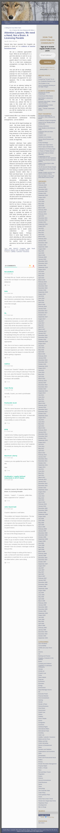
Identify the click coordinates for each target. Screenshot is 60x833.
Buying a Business (43, 126)
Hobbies (40, 716)
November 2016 (42, 337)
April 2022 (41, 216)
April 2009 (41, 524)
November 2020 (42, 242)
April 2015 (41, 376)
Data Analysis (42, 677)
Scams (40, 776)
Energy (40, 685)
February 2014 (42, 405)
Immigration (41, 722)
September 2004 (43, 638)
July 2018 (41, 296)
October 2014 (42, 389)
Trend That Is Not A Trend (45, 798)
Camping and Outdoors (44, 663)
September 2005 (43, 613)
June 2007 (41, 570)
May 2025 (41, 203)
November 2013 (42, 411)
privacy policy (43, 69)
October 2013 (42, 413)
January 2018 (42, 308)
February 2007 (42, 578)
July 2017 (41, 321)
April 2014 (41, 401)
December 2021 (42, 218)
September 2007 (43, 564)
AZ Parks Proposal (47, 22)
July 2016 (41, 345)
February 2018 (42, 306)
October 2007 (42, 561)
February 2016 (42, 356)
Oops (39, 77)
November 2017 (42, 312)
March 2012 (41, 452)
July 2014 (41, 395)
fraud (33, 248)
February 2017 (42, 331)
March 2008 (41, 551)
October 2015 (42, 364)
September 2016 (43, 341)
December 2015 (42, 360)
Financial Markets (43, 696)
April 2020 (41, 253)
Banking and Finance (44, 656)
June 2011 (41, 471)
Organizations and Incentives (46, 751)
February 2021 (42, 238)
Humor (40, 720)
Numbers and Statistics (44, 749)
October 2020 (42, 245)
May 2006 (41, 596)
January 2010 (42, 506)
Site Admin (41, 823)
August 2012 (41, 442)
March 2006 (41, 601)
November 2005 (42, 609)
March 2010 (41, 502)
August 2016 (41, 343)
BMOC (24, 22)
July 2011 (41, 469)
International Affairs (43, 728)
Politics (40, 759)
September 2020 (43, 247)
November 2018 (42, 288)
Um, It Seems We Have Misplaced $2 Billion (22, 30)
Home (6, 22)
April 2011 (41, 475)
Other (40, 753)
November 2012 (42, 436)
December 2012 (42, 434)
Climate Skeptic (15, 22)
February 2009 (42, 529)
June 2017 (41, 323)
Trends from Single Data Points (47, 801)
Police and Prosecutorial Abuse (47, 757)
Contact (7, 23)
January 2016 (42, 358)
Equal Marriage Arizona (44, 689)
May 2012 (41, 448)
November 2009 (42, 510)
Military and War (42, 741)
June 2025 (41, 201)
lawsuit (13, 250)
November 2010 (42, 485)
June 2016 (41, 347)
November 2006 (42, 584)
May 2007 (41, 572)
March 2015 (41, 378)
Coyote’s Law (42, 135)
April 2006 (41, 599)
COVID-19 (41, 671)
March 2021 (41, 236)
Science (40, 778)
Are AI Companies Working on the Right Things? (46, 86)
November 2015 (42, 362)
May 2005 (41, 621)
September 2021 (43, 224)
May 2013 (41, 424)
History (40, 714)
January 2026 (42, 187)
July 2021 (41, 228)
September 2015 (43, 366)
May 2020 (41, 251)
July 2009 (41, 518)
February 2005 (42, 627)
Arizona (40, 652)
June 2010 (41, 496)
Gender (40, 702)
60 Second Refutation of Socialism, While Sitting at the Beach (46, 117)
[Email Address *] (47, 55)
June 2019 (41, 273)
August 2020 (41, 249)
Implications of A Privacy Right (46, 149)
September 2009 (43, 514)
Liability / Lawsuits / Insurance (20, 251)
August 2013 (41, 417)
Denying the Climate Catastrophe (44, 93)
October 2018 (42, 290)
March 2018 (41, 304)
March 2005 (41, 625)
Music (40, 747)
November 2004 (42, 634)
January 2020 (42, 259)
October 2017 (42, 315)
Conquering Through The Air (46, 79)
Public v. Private (42, 768)
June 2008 (41, 545)
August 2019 (41, 269)
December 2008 (42, 533)
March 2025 (41, 207)
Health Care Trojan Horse (45, 144)
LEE (17, 250)
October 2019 (42, 265)
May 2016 (41, 349)
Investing (40, 733)
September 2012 (43, 440)
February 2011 (42, 479)
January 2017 (42, 333)
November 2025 (42, 191)
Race (39, 770)
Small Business (42, 782)
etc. (39, 691)
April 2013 (41, 426)
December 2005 (42, 607)
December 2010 (42, 483)
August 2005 (41, 615)
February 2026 (42, 185)
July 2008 (41, 543)
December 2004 (42, 631)
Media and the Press (44, 739)
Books (40, 661)
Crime (40, 675)
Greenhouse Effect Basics (45, 96)
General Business (43, 706)
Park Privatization (33, 22)
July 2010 (41, 494)
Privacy (40, 761)
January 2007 (42, 580)
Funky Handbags (43, 142)
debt (28, 248)
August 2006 (41, 590)
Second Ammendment (44, 780)
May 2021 (41, 232)
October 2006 (42, 586)
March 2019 (41, 280)
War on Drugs (42, 807)
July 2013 (41, 419)
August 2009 (41, 516)
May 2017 (41, 325)
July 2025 (41, 199)
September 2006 (43, 588)
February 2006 (42, 603)
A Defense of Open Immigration (47, 120)
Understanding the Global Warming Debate (45, 105)
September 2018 (43, 292)
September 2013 (43, 415)
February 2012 (42, 454)
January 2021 (42, 240)
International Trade (43, 731)
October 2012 (42, 438)
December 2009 (42, 508)
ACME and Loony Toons (45, 647)
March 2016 (41, 354)
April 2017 (41, 327)
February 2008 (42, 553)
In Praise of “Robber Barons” (46, 151)
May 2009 (41, 522)
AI (39, 649)
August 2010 (41, 492)
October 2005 (42, 611)
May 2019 (41, 275)
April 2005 (41, 623)
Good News (41, 708)
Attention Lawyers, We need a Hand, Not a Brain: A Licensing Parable (19, 35)
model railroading (43, 743)
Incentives (41, 724)
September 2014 (43, 391)
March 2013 (41, 428)
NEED (27, 250)
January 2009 (42, 531)
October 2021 (42, 222)
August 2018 (41, 294)
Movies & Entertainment (45, 745)
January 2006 (42, 605)
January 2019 (42, 284)
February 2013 (42, 430)
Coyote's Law (42, 673)
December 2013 (42, 409)
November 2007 (42, 559)
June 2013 (41, 422)
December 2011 (42, 459)
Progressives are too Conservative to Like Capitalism (47, 157)
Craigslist (23, 248)
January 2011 (42, 481)
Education (41, 683)
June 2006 (41, 594)
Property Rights (42, 766)
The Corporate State (44, 790)
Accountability (42, 645)
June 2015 (41, 372)
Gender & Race (42, 704)
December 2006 (42, 582)
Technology (41, 788)
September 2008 (43, 539)
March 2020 (41, 255)
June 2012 (41, 446)
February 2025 (42, 209)
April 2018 (41, 302)
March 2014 (41, 403)
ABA (10, 248)
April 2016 (41, 351)
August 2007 (41, 566)
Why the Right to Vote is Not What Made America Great (46, 176)
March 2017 (41, 329)
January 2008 (42, 555)
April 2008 (41, 549)
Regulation (41, 774)
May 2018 (41, 300)
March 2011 (41, 477)
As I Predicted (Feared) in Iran (46, 81)
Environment (41, 687)
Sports (40, 784)
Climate (40, 669)
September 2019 (43, 267)
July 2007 (41, 568)
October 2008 (42, 537)
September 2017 (43, 317)
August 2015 (41, 368)
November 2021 (42, 220)
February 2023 (42, 214)
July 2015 (41, 370)
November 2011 (42, 461)
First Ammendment (43, 698)
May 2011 (41, 473)
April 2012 (41, 450)
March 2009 (41, 526)
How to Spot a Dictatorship (45, 146)
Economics (41, 681)
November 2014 (42, 387)
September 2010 (43, 489)
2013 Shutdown (42, 643)
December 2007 (42, 557)
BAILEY (15, 248)
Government (41, 710)
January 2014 (42, 407)
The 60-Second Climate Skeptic (47, 167)
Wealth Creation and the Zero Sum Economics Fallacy (46, 173)
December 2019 (42, 261)
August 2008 (41, 541)
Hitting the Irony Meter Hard (13, 28)
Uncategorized (42, 805)
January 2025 (42, 212)
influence (7, 250)
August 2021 (41, 226)
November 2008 (42, 535)
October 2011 (42, 463)
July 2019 (41, 271)
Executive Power (43, 694)
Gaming (40, 700)
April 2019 (41, 277)
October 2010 (42, 487)
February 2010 (42, 504)
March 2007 (41, 576)
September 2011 (43, 465)
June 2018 (41, 298)
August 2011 (41, 467)
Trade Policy (41, 792)
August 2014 (41, 393)
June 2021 (41, 230)
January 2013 (42, 432)
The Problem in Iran (43, 83)
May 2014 (41, 399)
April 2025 (41, 205)
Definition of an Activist (44, 137)
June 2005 (41, 619)
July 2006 (41, 592)
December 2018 (42, 286)
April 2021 (41, 234)
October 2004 (42, 636)
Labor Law (41, 735)
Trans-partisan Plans (44, 794)
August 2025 (41, 197)
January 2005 (42, 629)
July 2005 (41, 617)
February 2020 (42, 257)
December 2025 (42, 189)
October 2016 (42, 339)
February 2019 (42, 282)
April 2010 (41, 500)
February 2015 (42, 380)
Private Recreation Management (47, 763)
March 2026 (41, 183)
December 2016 (42, 335)
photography (41, 755)
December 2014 (42, 384)
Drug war (41, 679)
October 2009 (42, 512)
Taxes (40, 786)
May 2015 (41, 374)
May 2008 (41, 547)
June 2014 (41, 397)
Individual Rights (43, 726)
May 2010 (41, 498)
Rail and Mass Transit (44, 772)
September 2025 (43, 195)
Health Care (41, 712)
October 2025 (42, 193)
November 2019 (42, 263)
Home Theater (42, 718)
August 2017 (41, 319)
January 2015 (42, 382)
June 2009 (41, 520)
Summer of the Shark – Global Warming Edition (46, 102)
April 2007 (41, 574)
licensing (21, 250)
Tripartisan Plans (43, 803)
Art (39, 654)
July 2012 (41, 444)
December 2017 (42, 310)
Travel (40, 796)
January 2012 (42, 457)
